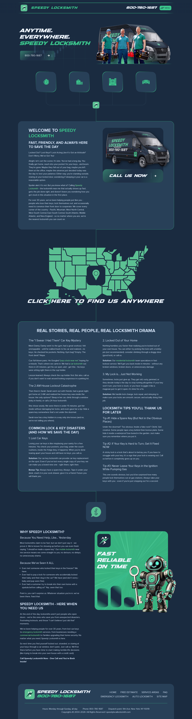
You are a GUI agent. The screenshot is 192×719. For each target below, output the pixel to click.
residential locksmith (125, 360)
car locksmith (77, 363)
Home (112, 692)
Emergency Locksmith (114, 696)
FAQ (165, 692)
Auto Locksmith (142, 696)
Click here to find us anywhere (96, 301)
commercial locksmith (30, 635)
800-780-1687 (56, 696)
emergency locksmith (32, 632)
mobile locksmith (67, 549)
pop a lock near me (69, 360)
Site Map (162, 696)
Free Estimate (129, 692)
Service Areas (150, 692)
